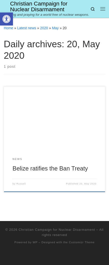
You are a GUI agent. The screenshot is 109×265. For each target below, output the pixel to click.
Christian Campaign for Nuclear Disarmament (57, 230)
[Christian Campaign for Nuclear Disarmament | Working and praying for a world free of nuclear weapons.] (6, 6)
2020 (44, 28)
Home (8, 28)
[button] (6, 19)
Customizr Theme (82, 242)
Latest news (26, 28)
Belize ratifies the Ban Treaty (50, 168)
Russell (21, 183)
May (55, 28)
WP (35, 242)
